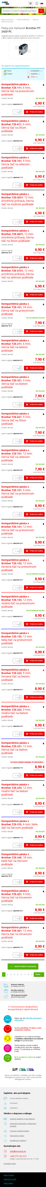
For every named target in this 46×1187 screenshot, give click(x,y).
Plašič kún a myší (10, 1179)
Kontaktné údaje (10, 1164)
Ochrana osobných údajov (19, 1131)
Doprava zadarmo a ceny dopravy (22, 1119)
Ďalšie (38, 974)
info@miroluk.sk (18, 1151)
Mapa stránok (9, 1175)
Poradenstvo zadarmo (18, 1140)
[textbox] (20, 11)
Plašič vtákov (8, 1183)
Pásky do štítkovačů (23, 19)
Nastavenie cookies (17, 1136)
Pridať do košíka (34, 112)
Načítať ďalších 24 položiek (25, 966)
